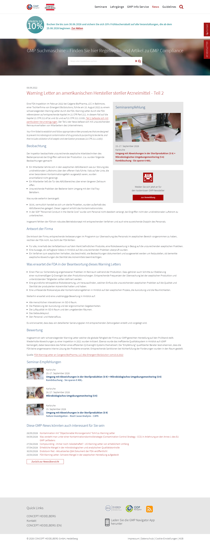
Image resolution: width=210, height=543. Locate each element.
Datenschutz (147, 538)
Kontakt (31, 521)
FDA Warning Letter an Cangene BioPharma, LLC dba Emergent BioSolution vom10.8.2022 (78, 354)
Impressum (133, 538)
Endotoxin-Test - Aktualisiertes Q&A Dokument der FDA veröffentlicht (73, 451)
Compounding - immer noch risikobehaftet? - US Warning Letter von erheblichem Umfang (84, 443)
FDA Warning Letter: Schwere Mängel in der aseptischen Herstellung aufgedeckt (79, 454)
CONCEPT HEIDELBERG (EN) (44, 525)
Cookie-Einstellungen (166, 538)
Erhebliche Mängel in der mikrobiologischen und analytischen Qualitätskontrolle (80, 447)
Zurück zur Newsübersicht (45, 461)
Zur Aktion (77, 28)
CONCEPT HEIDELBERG (41, 516)
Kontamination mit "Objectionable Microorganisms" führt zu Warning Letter (77, 433)
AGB (181, 538)
